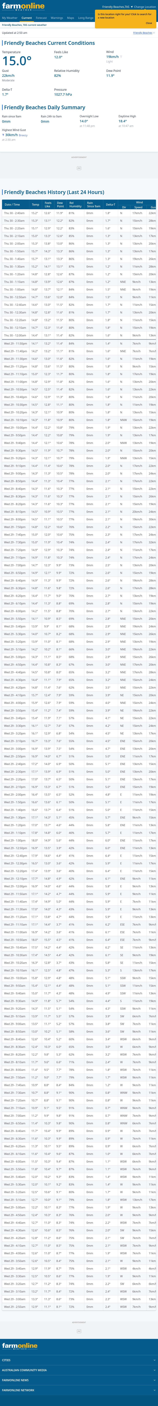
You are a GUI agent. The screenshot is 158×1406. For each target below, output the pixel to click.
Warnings (57, 18)
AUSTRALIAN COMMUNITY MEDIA (79, 1370)
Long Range (86, 18)
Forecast (41, 18)
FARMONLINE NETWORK (79, 1390)
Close (149, 23)
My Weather (10, 18)
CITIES (79, 1360)
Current (27, 19)
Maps (70, 18)
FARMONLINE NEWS (79, 1380)
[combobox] (144, 33)
